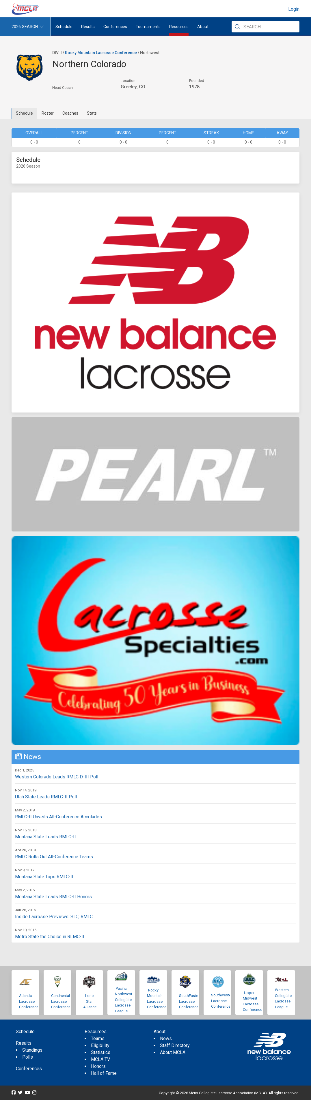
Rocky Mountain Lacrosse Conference (101, 52)
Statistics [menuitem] (100, 1052)
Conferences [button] (115, 26)
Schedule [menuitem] (63, 26)
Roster (48, 113)
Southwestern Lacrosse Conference (222, 1001)
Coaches (70, 113)
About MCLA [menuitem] (172, 1052)
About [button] (202, 26)
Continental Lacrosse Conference (60, 1001)
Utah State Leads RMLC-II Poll (46, 797)
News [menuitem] (166, 1038)
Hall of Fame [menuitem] (104, 1073)
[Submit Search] (237, 26)
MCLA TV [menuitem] (100, 1059)
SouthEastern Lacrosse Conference (190, 1001)
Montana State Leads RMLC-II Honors (53, 896)
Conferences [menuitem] (29, 1068)
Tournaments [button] (148, 26)
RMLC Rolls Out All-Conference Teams (54, 856)
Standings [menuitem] (32, 1050)
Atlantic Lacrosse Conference (28, 1001)
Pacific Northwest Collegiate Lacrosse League (123, 999)
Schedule (24, 113)
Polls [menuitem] (27, 1057)
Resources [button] (179, 26)
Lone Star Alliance (89, 1001)
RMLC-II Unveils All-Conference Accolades (58, 817)
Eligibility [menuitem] (100, 1045)
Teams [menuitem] (98, 1038)
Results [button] (88, 26)
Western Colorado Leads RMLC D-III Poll (56, 777)
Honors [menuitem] (98, 1066)
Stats (92, 113)
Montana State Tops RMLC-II (44, 876)
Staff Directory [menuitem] (175, 1045)
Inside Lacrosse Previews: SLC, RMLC (54, 916)
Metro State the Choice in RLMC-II (49, 936)
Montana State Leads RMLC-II (45, 836)
